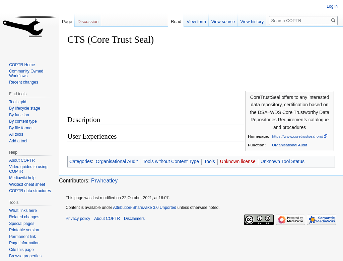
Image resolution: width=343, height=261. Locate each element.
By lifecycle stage (24, 108)
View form (196, 21)
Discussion (87, 21)
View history (252, 21)
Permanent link (22, 236)
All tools (16, 134)
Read (176, 21)
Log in (332, 6)
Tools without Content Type (171, 161)
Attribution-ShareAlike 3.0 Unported (144, 207)
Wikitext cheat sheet (27, 184)
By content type (23, 121)
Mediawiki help (22, 177)
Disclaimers (134, 218)
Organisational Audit (289, 145)
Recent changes (23, 82)
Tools (209, 161)
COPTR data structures (30, 190)
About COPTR (22, 160)
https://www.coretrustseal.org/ (297, 136)
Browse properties (25, 256)
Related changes (24, 217)
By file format (20, 128)
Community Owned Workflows (26, 73)
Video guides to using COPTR (28, 169)
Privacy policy (78, 218)
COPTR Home (22, 64)
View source (223, 21)
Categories (80, 161)
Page (67, 21)
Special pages (21, 223)
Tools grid (17, 102)
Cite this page (21, 249)
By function (19, 115)
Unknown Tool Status (282, 161)
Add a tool (18, 141)
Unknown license (238, 161)
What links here (23, 210)
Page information (24, 243)
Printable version (24, 230)
